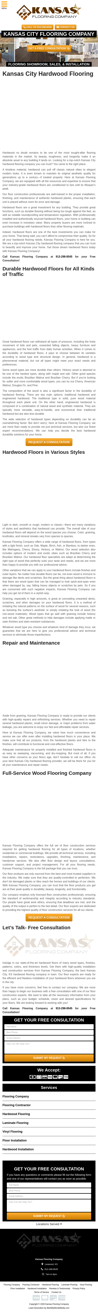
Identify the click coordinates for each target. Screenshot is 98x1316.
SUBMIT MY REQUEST (49, 1057)
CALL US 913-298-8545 (37, 27)
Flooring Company (15, 1096)
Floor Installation (14, 1140)
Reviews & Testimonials (59, 1288)
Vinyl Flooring (12, 1131)
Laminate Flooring (15, 1123)
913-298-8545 (64, 256)
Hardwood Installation (18, 1149)
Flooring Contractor (16, 1105)
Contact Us (66, 27)
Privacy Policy (79, 1288)
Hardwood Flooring (16, 1114)
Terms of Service (41, 1292)
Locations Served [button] (49, 1224)
